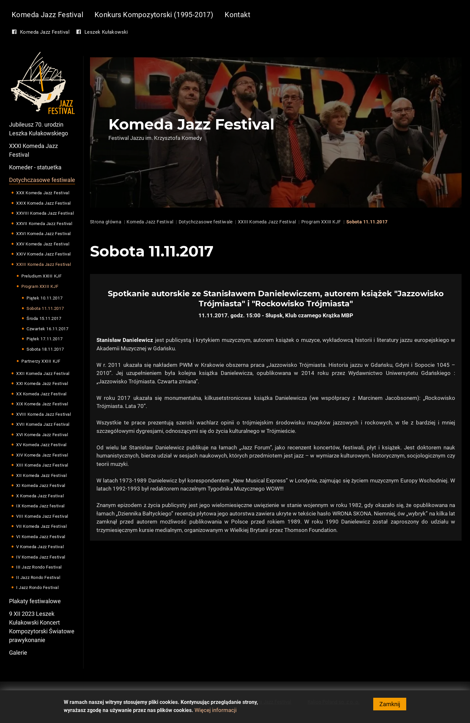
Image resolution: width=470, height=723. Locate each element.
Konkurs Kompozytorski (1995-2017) (154, 15)
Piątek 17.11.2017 (44, 338)
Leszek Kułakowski (106, 32)
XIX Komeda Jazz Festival (42, 403)
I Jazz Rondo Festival (37, 587)
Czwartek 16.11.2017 (47, 328)
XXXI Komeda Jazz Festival (33, 150)
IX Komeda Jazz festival (40, 505)
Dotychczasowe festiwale (42, 179)
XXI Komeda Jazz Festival (42, 383)
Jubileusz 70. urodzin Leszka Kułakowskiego (38, 129)
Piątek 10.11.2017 (44, 298)
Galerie (18, 652)
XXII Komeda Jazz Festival (43, 373)
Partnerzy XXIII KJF (40, 361)
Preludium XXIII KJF (41, 276)
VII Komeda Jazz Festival (41, 526)
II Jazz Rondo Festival (38, 577)
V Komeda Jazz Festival (40, 546)
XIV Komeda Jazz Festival (42, 455)
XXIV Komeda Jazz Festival (43, 254)
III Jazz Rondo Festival (39, 567)
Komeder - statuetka (35, 167)
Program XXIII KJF (39, 286)
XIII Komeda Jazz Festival (42, 465)
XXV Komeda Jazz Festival (42, 244)
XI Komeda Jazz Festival (40, 485)
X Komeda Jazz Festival (40, 495)
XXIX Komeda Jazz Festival (43, 203)
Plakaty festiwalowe (35, 601)
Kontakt (237, 15)
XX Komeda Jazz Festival (41, 393)
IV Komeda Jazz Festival (40, 557)
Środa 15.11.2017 (44, 318)
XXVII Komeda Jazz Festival (44, 223)
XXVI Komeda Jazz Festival (43, 233)
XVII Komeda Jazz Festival (43, 424)
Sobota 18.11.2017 (45, 349)
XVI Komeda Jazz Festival (42, 434)
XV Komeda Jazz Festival (41, 444)
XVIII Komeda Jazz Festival (43, 414)
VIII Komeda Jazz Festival (42, 516)
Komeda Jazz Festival (47, 15)
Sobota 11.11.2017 (45, 308)
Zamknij (389, 705)
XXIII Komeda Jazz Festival (43, 264)
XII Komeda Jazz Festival (41, 475)
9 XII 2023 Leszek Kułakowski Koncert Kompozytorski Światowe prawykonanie (41, 626)
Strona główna (105, 221)
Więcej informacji (216, 711)
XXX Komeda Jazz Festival (42, 192)
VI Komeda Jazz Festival (40, 536)
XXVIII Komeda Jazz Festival (45, 213)
